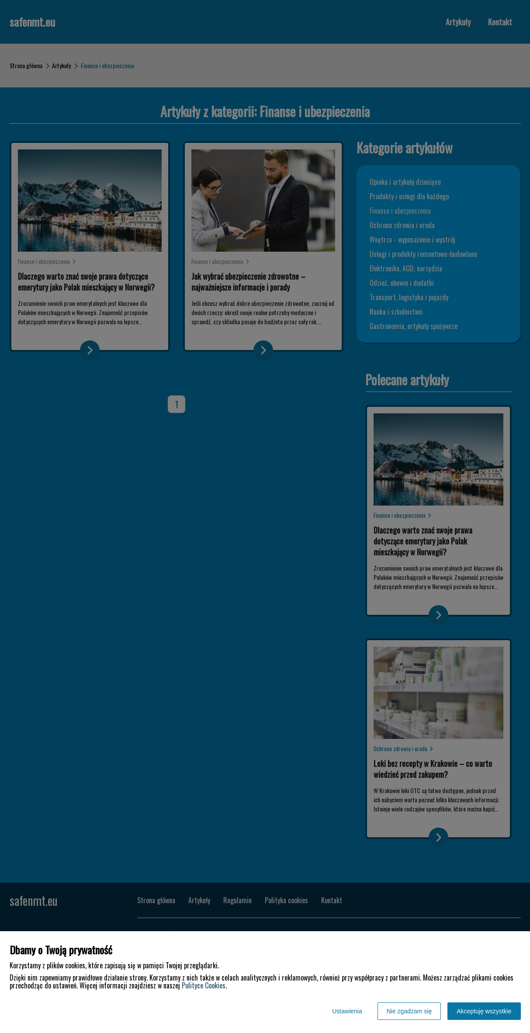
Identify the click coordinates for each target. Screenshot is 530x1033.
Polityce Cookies (203, 985)
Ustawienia (347, 1011)
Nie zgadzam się (409, 1011)
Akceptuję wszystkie (484, 1011)
